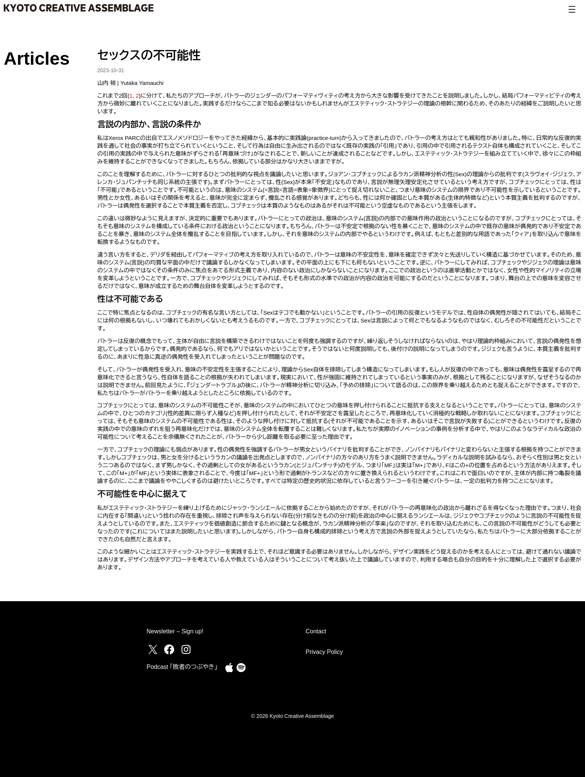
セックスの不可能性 (149, 55)
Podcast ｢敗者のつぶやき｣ (182, 667)
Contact (316, 631)
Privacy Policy (324, 652)
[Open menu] (572, 9)
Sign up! (193, 631)
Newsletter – (164, 631)
